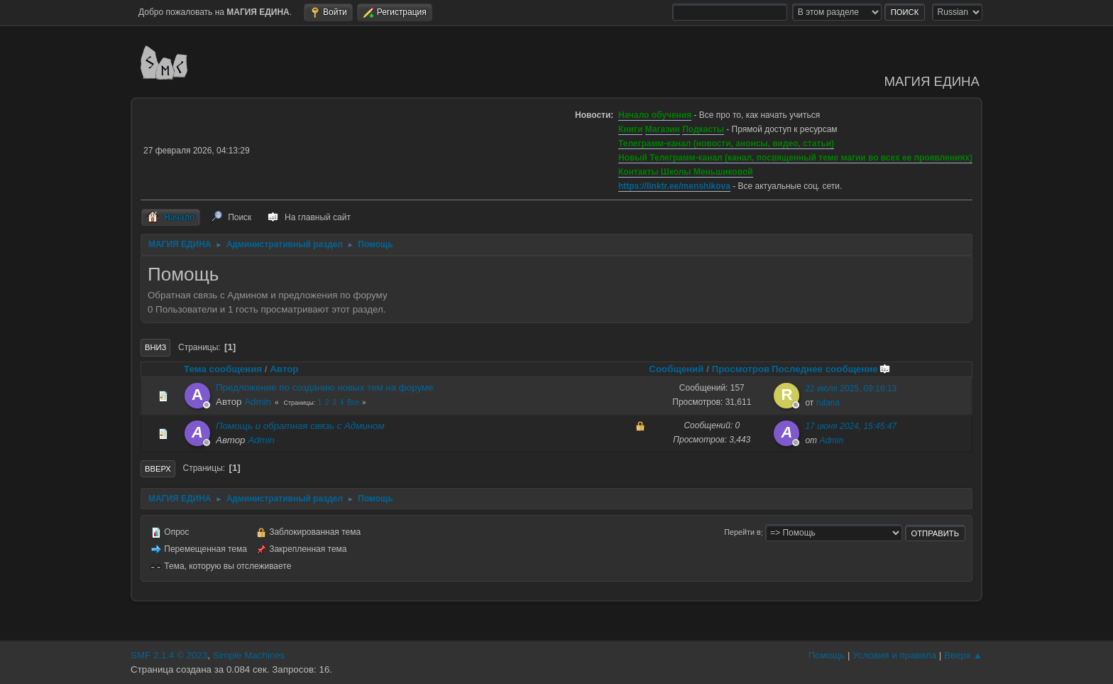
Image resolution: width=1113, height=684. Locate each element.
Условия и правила (894, 655)
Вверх (158, 469)
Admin (257, 401)
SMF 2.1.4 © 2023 (169, 655)
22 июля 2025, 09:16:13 (851, 388)
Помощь (826, 655)
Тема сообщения (223, 369)
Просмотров (741, 369)
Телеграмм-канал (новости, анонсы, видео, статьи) (726, 143)
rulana (828, 403)
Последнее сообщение (831, 369)
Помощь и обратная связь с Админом (300, 425)
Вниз (155, 347)
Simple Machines (249, 655)
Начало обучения (654, 115)
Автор (284, 369)
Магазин (662, 129)
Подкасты (703, 129)
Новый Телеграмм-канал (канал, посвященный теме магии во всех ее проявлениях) (795, 158)
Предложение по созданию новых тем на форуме (325, 387)
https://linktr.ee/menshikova (674, 186)
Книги (630, 129)
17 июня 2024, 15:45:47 (851, 426)
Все (353, 402)
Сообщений (676, 369)
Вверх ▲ (963, 655)
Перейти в (742, 532)
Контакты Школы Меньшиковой (685, 172)
